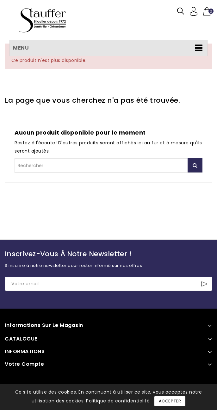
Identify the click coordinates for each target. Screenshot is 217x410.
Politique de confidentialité (118, 401)
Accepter (170, 401)
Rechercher (195, 165)
